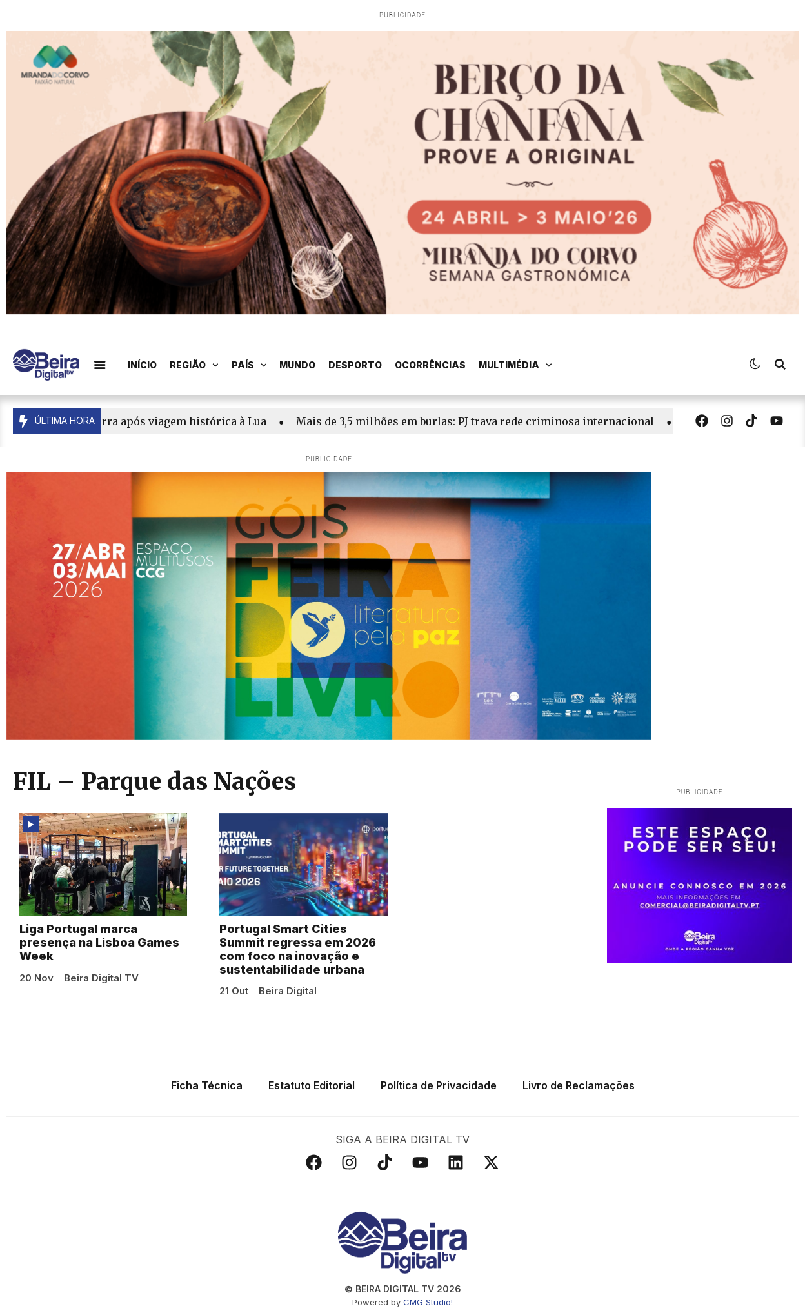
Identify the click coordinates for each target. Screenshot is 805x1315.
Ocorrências (430, 364)
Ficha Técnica (207, 1085)
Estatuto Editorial (311, 1085)
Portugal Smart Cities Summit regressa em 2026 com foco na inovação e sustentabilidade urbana (297, 949)
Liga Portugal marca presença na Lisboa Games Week (99, 942)
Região (194, 365)
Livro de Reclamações (578, 1085)
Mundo (297, 364)
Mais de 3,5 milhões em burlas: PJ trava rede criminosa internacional (482, 421)
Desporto (355, 364)
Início (142, 364)
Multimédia (515, 365)
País (249, 365)
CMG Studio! (428, 1302)
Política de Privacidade (439, 1085)
